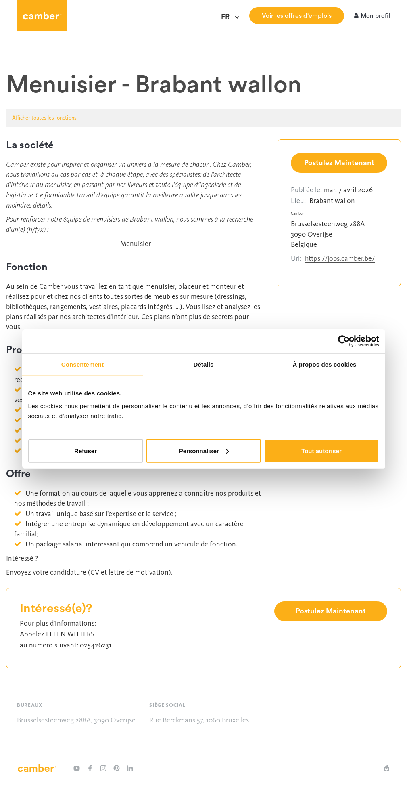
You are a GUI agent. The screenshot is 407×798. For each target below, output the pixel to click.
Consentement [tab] (82, 364)
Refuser (85, 450)
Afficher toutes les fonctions (44, 117)
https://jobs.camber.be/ (340, 258)
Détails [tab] (204, 364)
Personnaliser (204, 450)
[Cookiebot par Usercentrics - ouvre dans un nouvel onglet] (344, 341)
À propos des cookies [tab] (325, 364)
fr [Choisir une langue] (228, 17)
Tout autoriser (321, 450)
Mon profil (372, 16)
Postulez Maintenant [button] (339, 162)
